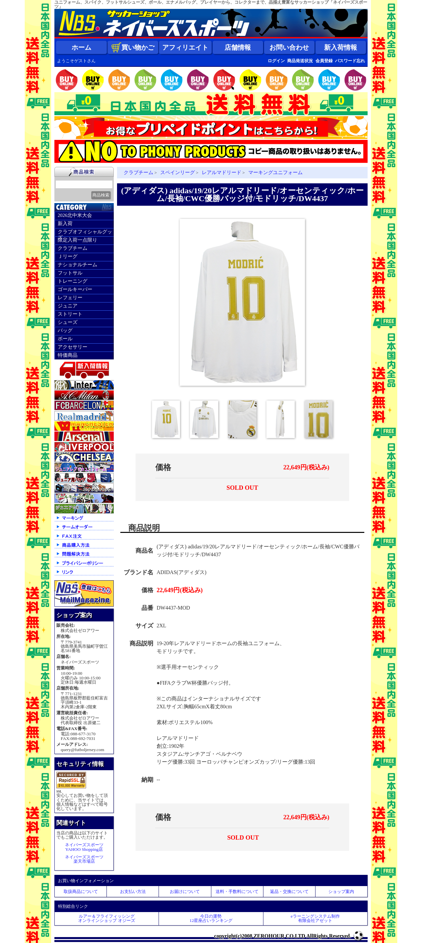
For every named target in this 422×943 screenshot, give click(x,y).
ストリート (70, 314)
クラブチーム (72, 248)
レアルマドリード (221, 172)
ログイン (276, 60)
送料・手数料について (237, 891)
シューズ (67, 322)
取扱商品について (81, 891)
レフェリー (70, 297)
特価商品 (67, 355)
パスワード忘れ (350, 60)
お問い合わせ (289, 47)
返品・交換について (289, 891)
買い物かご (132, 47)
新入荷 (65, 223)
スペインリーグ (177, 172)
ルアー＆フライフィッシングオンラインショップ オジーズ (106, 918)
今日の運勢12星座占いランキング (211, 918)
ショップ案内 (341, 891)
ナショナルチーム (77, 264)
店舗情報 (238, 47)
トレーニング (72, 281)
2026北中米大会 (75, 215)
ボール (65, 338)
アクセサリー (72, 347)
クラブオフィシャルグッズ (85, 232)
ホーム (81, 47)
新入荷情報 (340, 47)
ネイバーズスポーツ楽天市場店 (84, 859)
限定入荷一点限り (77, 240)
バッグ (65, 330)
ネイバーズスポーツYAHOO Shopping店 (84, 846)
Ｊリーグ (67, 256)
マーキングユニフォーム (275, 172)
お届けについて (185, 891)
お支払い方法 (133, 891)
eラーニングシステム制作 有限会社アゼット (315, 918)
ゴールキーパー (75, 289)
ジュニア (67, 305)
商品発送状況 (300, 60)
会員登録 (324, 60)
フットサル (70, 272)
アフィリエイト (185, 47)
